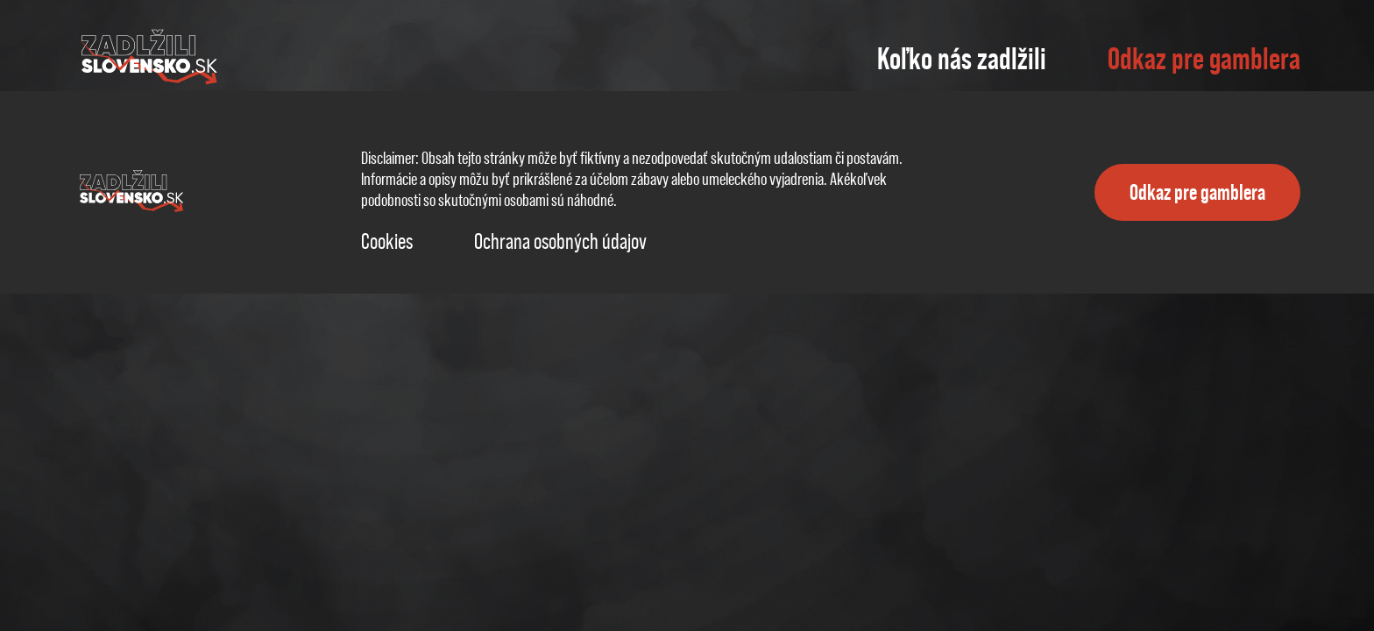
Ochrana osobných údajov (560, 241)
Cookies (387, 241)
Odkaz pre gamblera (1204, 58)
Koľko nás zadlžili (961, 58)
